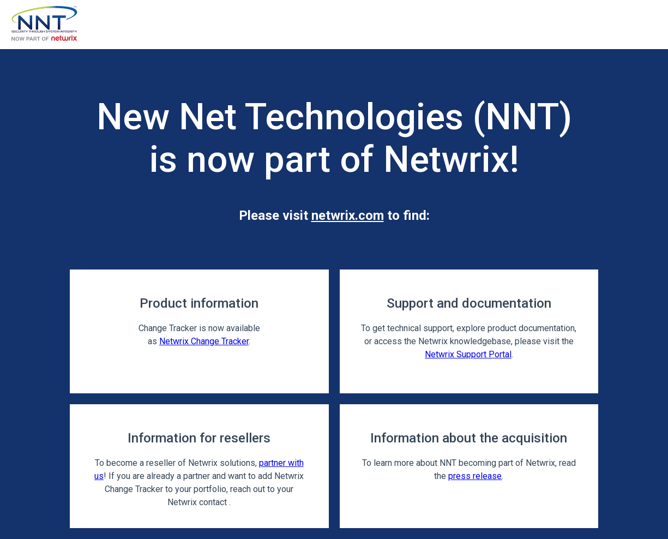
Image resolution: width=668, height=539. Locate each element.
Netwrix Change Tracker (204, 341)
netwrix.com (347, 215)
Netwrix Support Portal (468, 354)
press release (475, 476)
